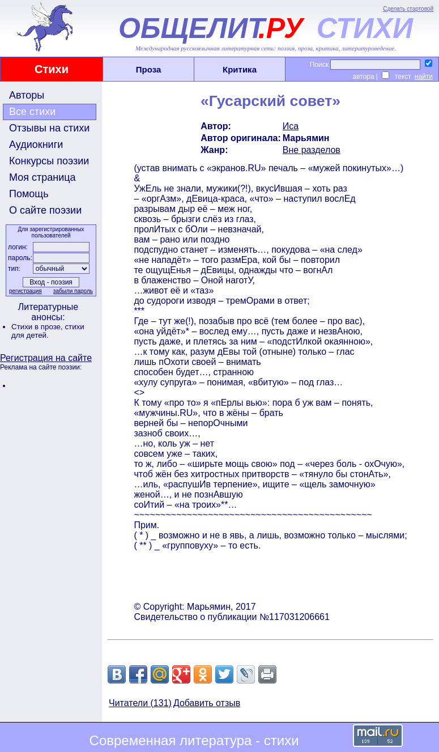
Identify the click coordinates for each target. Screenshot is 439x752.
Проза (148, 69)
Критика (240, 69)
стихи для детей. (47, 330)
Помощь (29, 193)
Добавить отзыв (206, 703)
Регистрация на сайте (46, 358)
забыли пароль (73, 291)
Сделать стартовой (408, 9)
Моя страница (42, 177)
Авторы (26, 95)
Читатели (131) (140, 703)
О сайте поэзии (45, 210)
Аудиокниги (36, 144)
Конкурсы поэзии (49, 161)
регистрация (25, 291)
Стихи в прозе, (38, 326)
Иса (291, 126)
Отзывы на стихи (49, 128)
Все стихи (32, 111)
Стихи (52, 69)
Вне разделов (311, 150)
